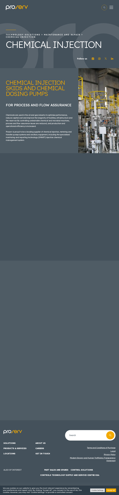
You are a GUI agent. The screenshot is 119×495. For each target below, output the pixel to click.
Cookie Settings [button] (97, 490)
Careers (39, 448)
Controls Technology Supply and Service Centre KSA (69, 475)
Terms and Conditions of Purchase (101, 448)
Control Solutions (82, 470)
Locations (9, 453)
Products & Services (14, 448)
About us (40, 443)
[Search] (110, 435)
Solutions (9, 443)
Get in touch (42, 453)
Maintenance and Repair (62, 34)
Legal (113, 451)
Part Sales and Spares (56, 470)
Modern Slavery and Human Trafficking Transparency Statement (93, 459)
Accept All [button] (111, 490)
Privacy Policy (110, 454)
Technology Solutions (23, 34)
